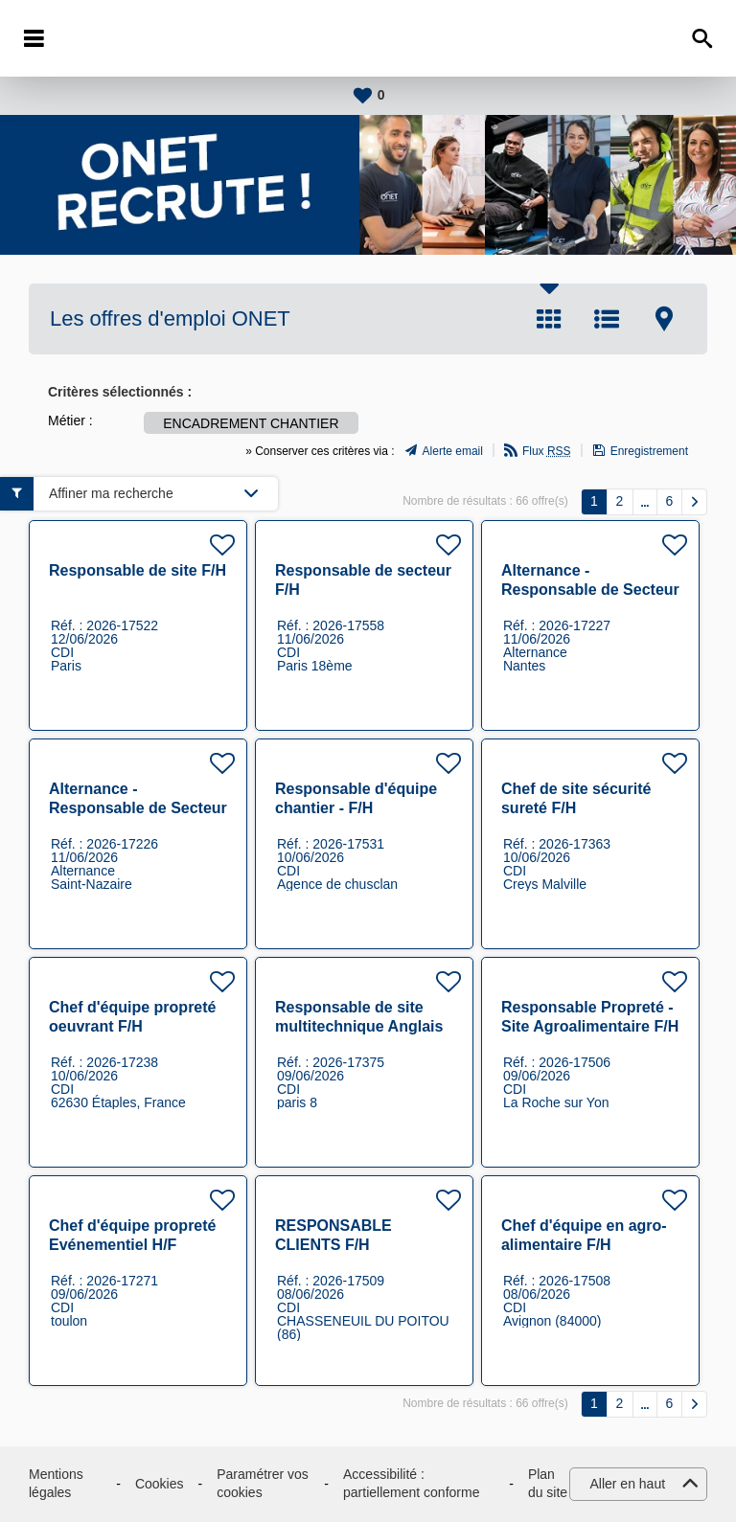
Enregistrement (649, 451)
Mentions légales (56, 1483)
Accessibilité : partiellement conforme (411, 1483)
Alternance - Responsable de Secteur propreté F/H (590, 589)
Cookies (159, 1483)
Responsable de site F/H (137, 570)
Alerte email (453, 451)
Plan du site (547, 1483)
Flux (546, 451)
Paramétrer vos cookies (263, 1483)
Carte (664, 319)
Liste (606, 319)
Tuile (549, 319)
